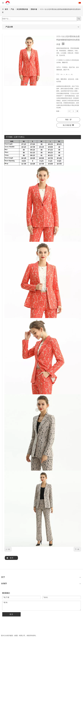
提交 (11, 614)
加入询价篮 (68, 125)
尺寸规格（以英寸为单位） (16, 137)
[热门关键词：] (79, 19)
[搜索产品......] (39, 19)
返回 (10, 558)
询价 (68, 119)
